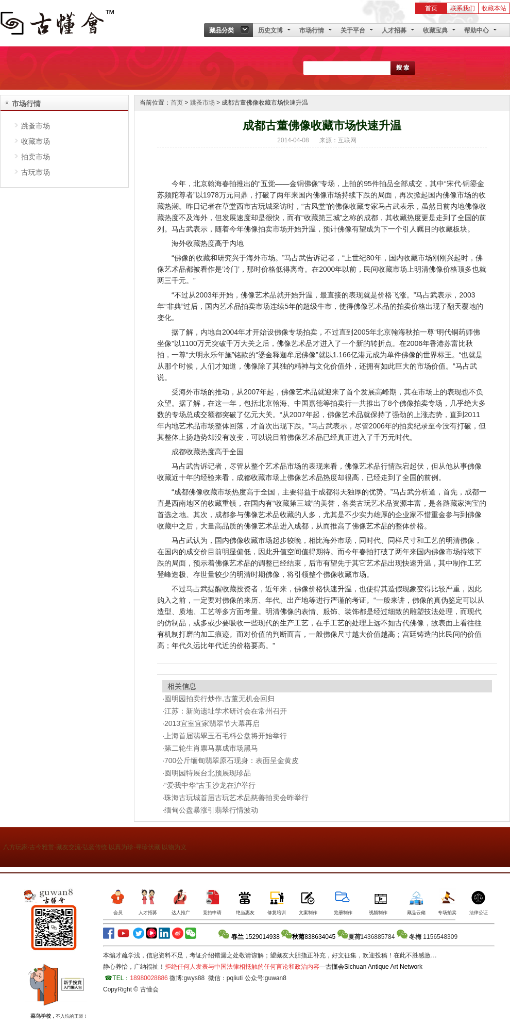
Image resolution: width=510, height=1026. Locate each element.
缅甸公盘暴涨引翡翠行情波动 (211, 810)
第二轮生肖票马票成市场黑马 (211, 748)
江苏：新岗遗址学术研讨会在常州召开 (225, 711)
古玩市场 (35, 172)
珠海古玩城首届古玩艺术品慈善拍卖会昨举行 (236, 797)
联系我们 (462, 8)
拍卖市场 (35, 157)
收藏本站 (494, 8)
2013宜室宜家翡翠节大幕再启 (212, 723)
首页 (431, 8)
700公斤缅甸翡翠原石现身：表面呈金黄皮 (231, 760)
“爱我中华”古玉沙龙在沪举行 (210, 785)
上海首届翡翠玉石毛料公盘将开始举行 (225, 736)
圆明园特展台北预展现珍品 (207, 773)
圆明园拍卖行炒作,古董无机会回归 (219, 698)
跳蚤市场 (35, 126)
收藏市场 (35, 141)
